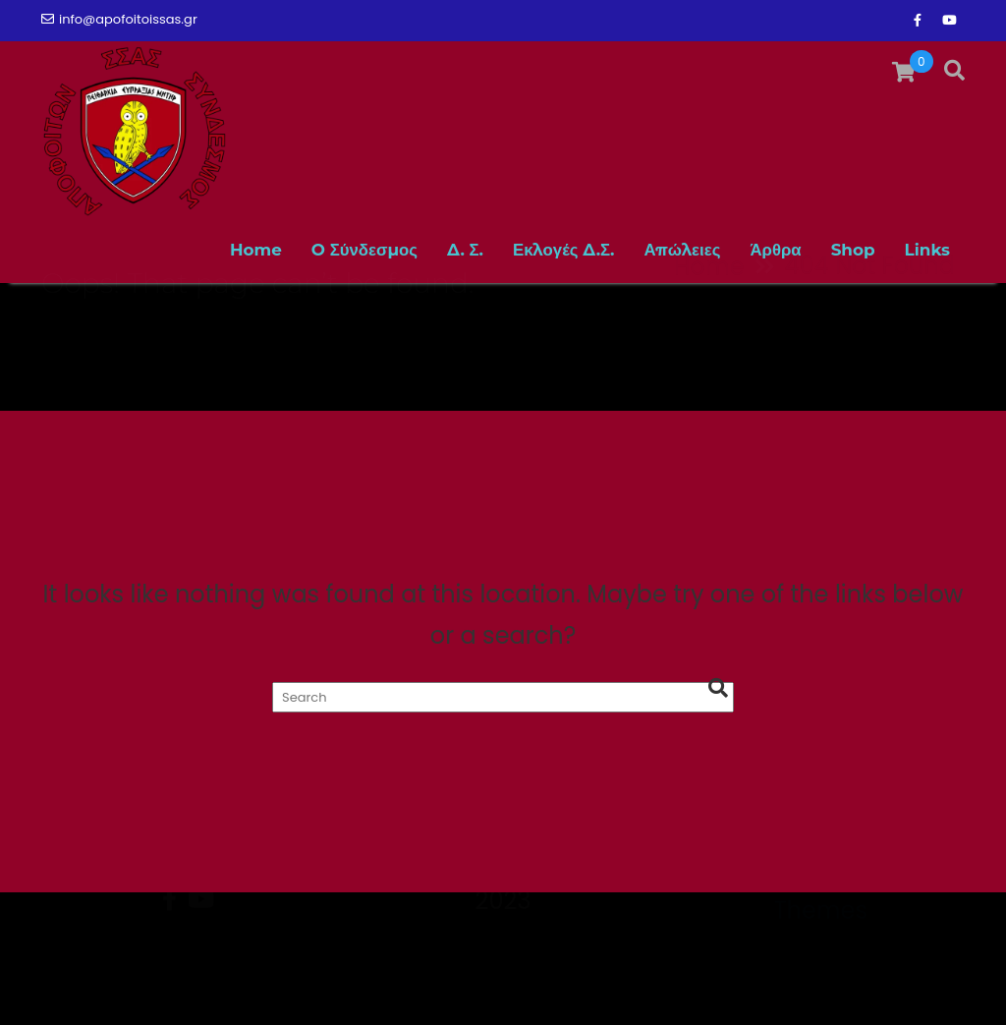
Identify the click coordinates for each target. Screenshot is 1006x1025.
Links (927, 249)
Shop (853, 249)
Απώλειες (682, 249)
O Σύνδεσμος (364, 249)
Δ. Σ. (465, 249)
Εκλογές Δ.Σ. (563, 249)
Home (256, 249)
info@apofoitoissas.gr (119, 19)
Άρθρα (775, 249)
